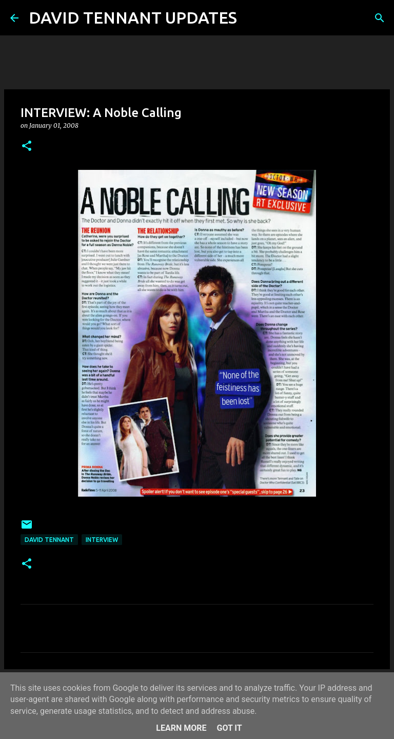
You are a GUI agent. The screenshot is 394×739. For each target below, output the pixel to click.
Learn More (181, 728)
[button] (27, 146)
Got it (229, 728)
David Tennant (49, 539)
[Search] (251, 18)
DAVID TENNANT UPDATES (133, 17)
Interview (102, 539)
